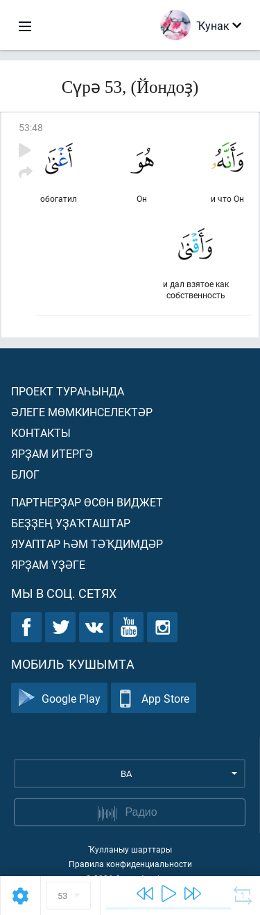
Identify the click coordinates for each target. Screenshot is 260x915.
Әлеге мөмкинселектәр (82, 411)
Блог (25, 474)
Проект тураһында (67, 391)
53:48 (31, 127)
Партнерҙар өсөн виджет (87, 502)
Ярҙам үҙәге (48, 564)
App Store (153, 698)
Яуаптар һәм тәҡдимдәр (87, 543)
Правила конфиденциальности (130, 863)
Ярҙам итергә (52, 453)
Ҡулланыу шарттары (130, 849)
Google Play (59, 698)
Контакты (41, 432)
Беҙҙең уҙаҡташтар (70, 522)
